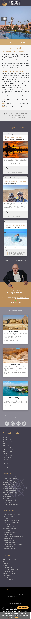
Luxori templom (7, 496)
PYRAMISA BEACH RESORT (12, 227)
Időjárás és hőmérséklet (10, 549)
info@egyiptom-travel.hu (15, 293)
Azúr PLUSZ (6, 445)
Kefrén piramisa (7, 480)
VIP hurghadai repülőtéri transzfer (12, 545)
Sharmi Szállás (7, 459)
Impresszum (6, 563)
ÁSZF (4, 561)
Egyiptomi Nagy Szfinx (9, 482)
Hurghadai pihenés (8, 451)
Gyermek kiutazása (8, 571)
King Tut (5, 453)
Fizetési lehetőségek (9, 516)
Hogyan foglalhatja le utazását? (12, 514)
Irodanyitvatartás (8, 579)
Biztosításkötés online (9, 528)
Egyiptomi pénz (7, 539)
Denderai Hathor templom (10, 488)
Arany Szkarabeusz (8, 441)
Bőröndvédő (6, 575)
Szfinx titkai (6, 461)
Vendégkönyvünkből (15, 127)
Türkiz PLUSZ (6, 467)
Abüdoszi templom (8, 486)
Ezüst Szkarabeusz (8, 447)
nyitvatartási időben (22, 298)
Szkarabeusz (6, 463)
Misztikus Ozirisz (7, 455)
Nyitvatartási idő (15, 600)
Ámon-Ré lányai (7, 439)
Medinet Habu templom (10, 492)
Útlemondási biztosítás (9, 530)
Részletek (17, 617)
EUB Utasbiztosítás (8, 526)
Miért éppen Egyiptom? (9, 573)
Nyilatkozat (6, 565)
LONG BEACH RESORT (10, 183)
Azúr (4, 443)
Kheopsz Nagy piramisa (10, 478)
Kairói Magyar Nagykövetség (11, 522)
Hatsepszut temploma (9, 490)
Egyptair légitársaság (9, 532)
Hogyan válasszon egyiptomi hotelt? (13, 537)
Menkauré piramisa (8, 484)
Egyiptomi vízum (7, 535)
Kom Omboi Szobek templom (11, 500)
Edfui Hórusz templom (9, 498)
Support (5, 577)
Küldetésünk (6, 524)
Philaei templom (7, 502)
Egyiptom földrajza (8, 541)
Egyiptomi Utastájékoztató (11, 569)
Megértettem (23, 607)
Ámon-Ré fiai (6, 437)
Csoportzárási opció (9, 543)
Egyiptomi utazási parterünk (11, 520)
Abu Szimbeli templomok (10, 504)
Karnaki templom (8, 494)
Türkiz (4, 465)
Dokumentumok (7, 567)
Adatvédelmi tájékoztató (10, 559)
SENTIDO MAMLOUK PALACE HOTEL (14, 139)
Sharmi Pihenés (7, 457)
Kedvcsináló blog (8, 547)
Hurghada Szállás (8, 449)
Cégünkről (6, 518)
